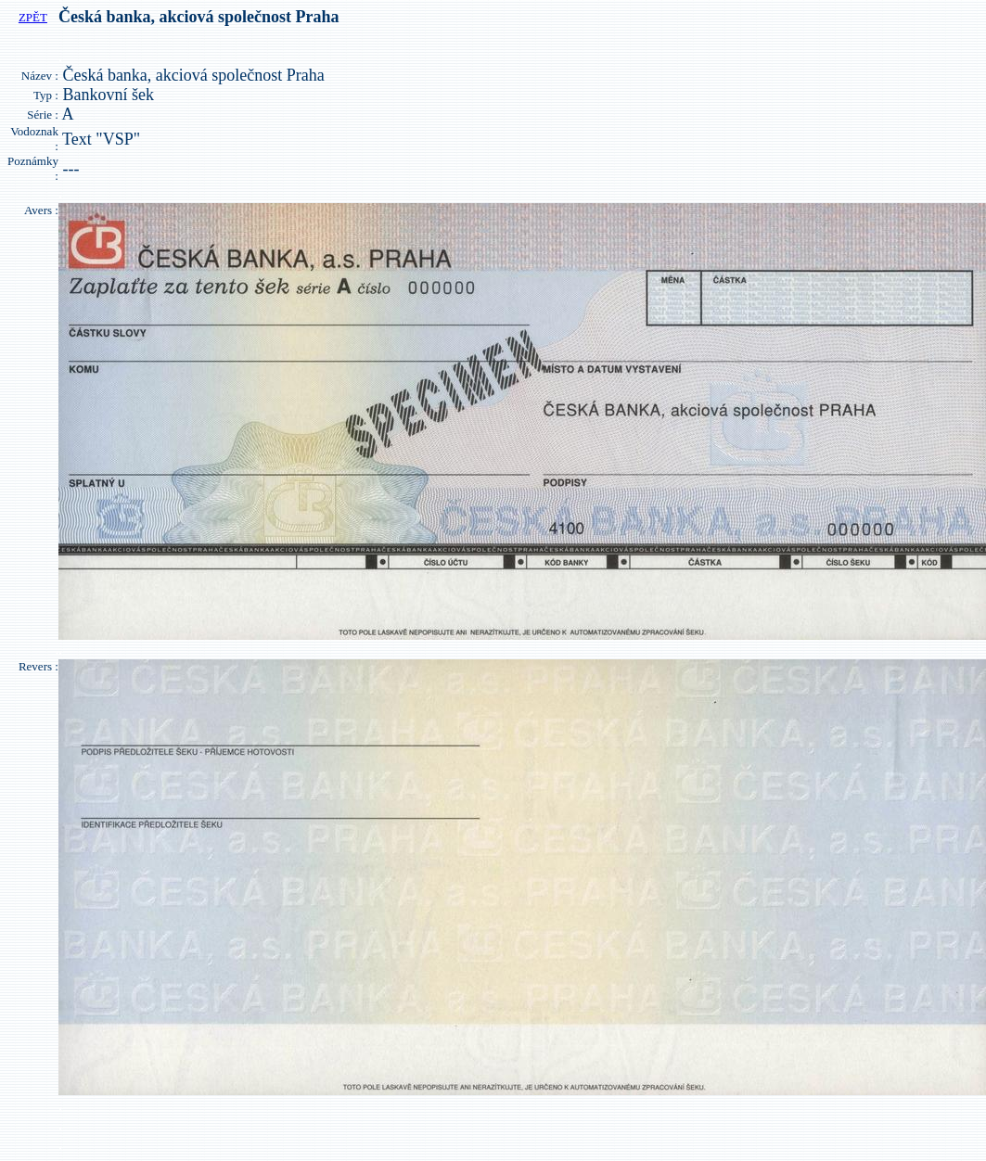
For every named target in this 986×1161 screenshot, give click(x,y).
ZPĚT (33, 17)
